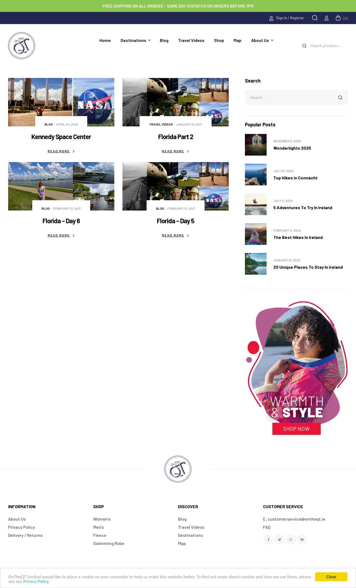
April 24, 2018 (67, 124)
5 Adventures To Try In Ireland (302, 207)
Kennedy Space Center (61, 136)
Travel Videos (161, 124)
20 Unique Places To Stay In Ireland (308, 267)
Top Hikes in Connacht (295, 177)
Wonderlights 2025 (292, 147)
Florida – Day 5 (175, 221)
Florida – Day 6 (61, 221)
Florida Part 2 (175, 136)
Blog (49, 124)
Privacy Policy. (36, 581)
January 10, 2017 (189, 124)
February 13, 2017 (67, 208)
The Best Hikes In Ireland (298, 237)
